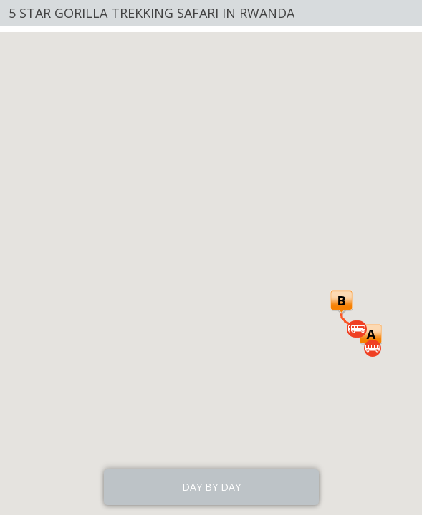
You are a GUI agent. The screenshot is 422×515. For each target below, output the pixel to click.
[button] (371, 336)
